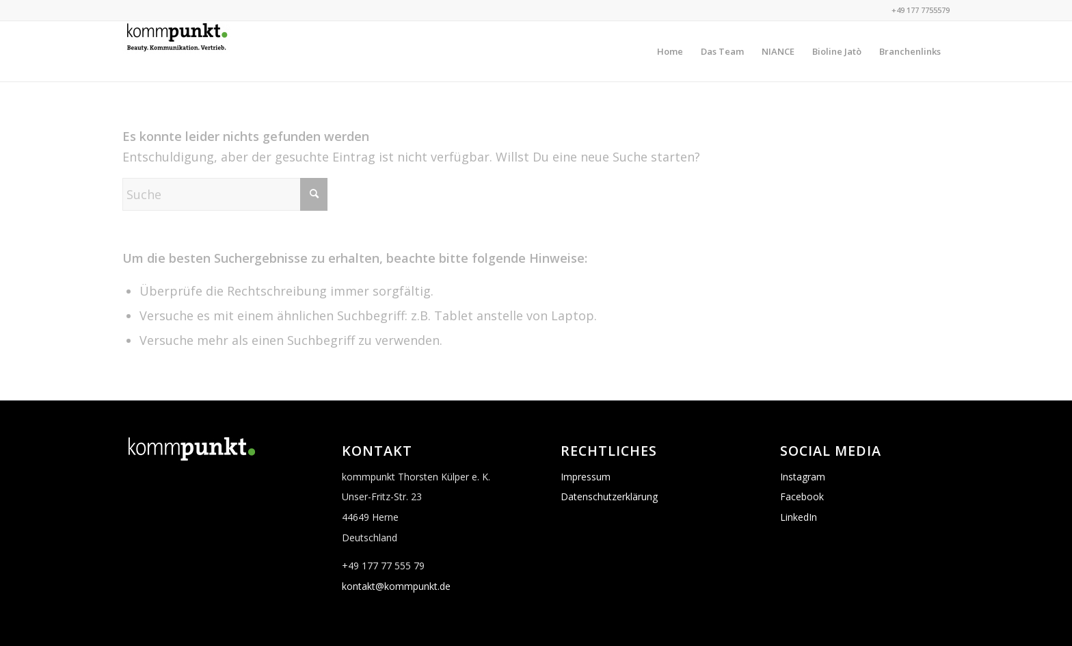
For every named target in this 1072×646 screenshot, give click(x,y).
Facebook (802, 496)
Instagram (802, 476)
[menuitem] (670, 51)
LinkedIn (798, 517)
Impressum (586, 476)
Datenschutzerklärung (609, 496)
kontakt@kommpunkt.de (396, 586)
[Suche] (224, 194)
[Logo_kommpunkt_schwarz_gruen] (176, 51)
